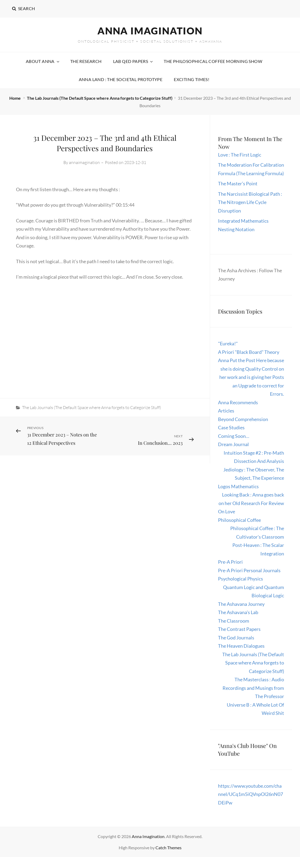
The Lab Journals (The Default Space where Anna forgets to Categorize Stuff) (99, 98)
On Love (226, 511)
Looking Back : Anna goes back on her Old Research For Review (251, 499)
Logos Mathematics (238, 486)
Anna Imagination (150, 31)
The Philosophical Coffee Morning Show (213, 61)
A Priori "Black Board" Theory (248, 352)
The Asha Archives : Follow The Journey (250, 274)
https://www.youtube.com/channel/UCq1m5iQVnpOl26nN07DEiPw (250, 794)
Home (15, 98)
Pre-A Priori (230, 562)
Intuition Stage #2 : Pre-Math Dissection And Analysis (254, 457)
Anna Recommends (238, 402)
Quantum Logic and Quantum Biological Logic (253, 591)
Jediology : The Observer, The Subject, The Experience (253, 474)
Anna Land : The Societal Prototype (121, 79)
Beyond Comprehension (243, 419)
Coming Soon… (233, 436)
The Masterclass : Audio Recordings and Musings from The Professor (253, 687)
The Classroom (233, 621)
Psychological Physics (240, 579)
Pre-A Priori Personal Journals (249, 570)
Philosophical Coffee (239, 520)
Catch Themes (168, 847)
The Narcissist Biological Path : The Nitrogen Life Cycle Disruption (250, 202)
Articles (226, 411)
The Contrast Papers (239, 629)
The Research (86, 61)
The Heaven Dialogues (241, 646)
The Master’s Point (237, 183)
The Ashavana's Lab (238, 612)
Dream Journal (233, 444)
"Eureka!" (228, 343)
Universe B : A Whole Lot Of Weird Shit (255, 709)
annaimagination (84, 162)
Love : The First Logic (240, 155)
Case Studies (231, 427)
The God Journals (236, 637)
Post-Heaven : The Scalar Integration (258, 549)
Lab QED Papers (133, 61)
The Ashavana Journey (241, 604)
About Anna (43, 61)
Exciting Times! (191, 79)
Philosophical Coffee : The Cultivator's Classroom (257, 532)
